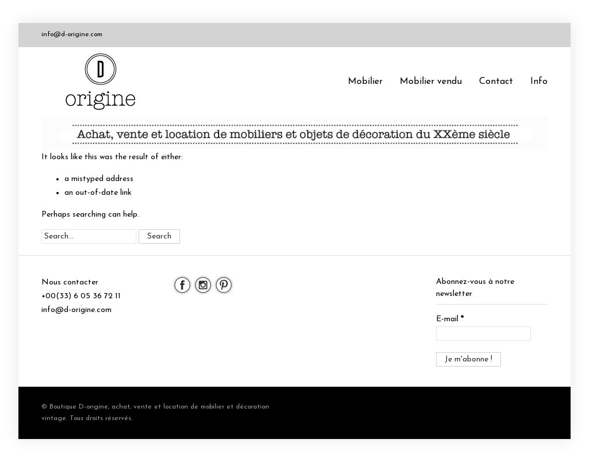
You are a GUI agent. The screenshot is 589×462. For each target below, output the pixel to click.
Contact (496, 81)
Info (539, 81)
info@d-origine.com (71, 34)
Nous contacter (69, 282)
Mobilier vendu (431, 81)
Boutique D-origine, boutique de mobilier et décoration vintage (104, 81)
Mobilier (365, 81)
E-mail (450, 319)
